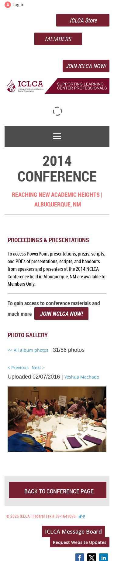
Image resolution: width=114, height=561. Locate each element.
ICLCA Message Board (73, 531)
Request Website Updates (79, 542)
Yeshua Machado (81, 377)
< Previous (18, 367)
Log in (18, 4)
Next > (38, 367)
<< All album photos (28, 350)
